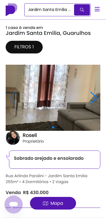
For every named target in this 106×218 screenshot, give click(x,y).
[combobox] (49, 10)
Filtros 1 (24, 47)
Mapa (53, 203)
